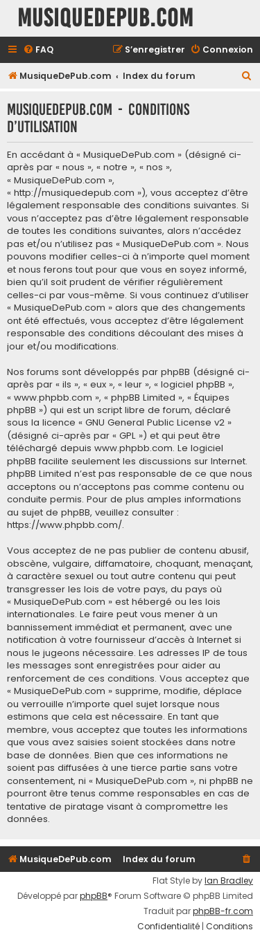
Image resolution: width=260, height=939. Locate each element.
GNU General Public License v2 (155, 423)
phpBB (93, 896)
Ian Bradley (229, 880)
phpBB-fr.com (223, 911)
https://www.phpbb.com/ (64, 525)
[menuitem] (38, 50)
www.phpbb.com (133, 448)
